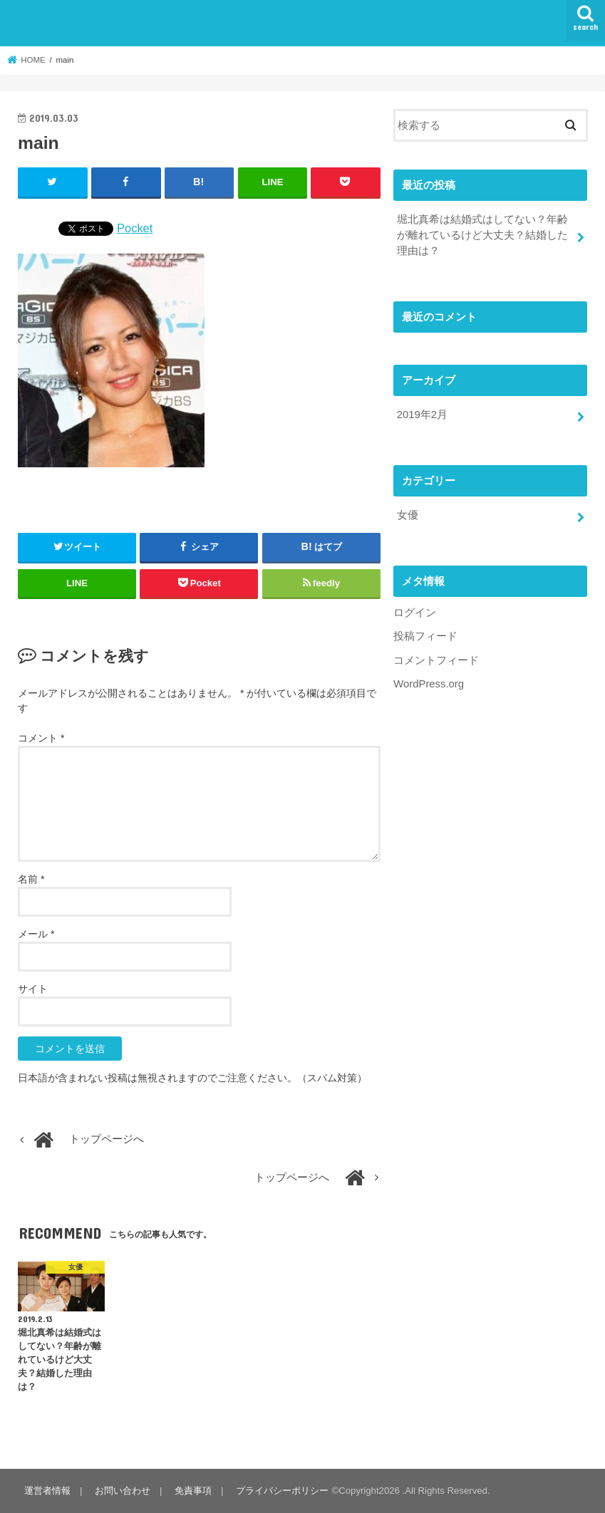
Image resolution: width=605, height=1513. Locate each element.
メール (36, 934)
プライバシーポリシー (282, 1490)
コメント (41, 738)
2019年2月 (422, 414)
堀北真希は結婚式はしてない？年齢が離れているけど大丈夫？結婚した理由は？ (482, 235)
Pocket (134, 228)
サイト (33, 988)
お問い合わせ (122, 1490)
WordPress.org (428, 684)
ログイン (414, 612)
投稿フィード (425, 636)
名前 (31, 879)
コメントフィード (436, 660)
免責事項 (193, 1490)
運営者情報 (47, 1490)
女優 (407, 515)
